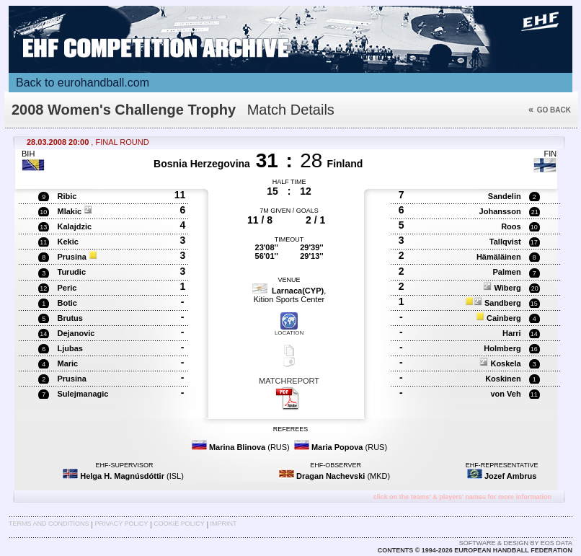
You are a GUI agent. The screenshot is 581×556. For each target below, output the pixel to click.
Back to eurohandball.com (82, 82)
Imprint (223, 523)
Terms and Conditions (49, 523)
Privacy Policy (121, 523)
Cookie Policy (179, 523)
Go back (549, 110)
